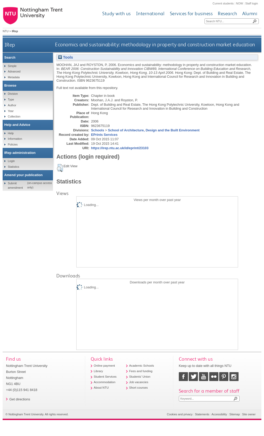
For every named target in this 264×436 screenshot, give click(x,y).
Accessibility (219, 414)
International (150, 13)
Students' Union (139, 376)
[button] (60, 168)
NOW (239, 3)
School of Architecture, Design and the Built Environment (154, 130)
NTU (5, 31)
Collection (14, 116)
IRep (9, 44)
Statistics (13, 166)
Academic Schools (141, 365)
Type (11, 99)
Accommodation (105, 382)
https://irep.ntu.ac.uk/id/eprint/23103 (119, 148)
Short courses (138, 387)
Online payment (104, 365)
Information (15, 138)
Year (11, 111)
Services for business (191, 13)
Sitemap (234, 414)
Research (227, 13)
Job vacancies (138, 382)
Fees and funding (141, 371)
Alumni (249, 13)
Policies (13, 144)
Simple (12, 66)
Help (11, 133)
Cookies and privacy (180, 414)
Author (12, 105)
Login (11, 161)
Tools (65, 57)
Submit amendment (15, 185)
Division (13, 93)
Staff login (251, 3)
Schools (97, 130)
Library (98, 371)
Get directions (19, 399)
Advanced (14, 71)
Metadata (14, 77)
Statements (202, 414)
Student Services (105, 376)
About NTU (101, 387)
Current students (223, 3)
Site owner (249, 414)
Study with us (116, 13)
